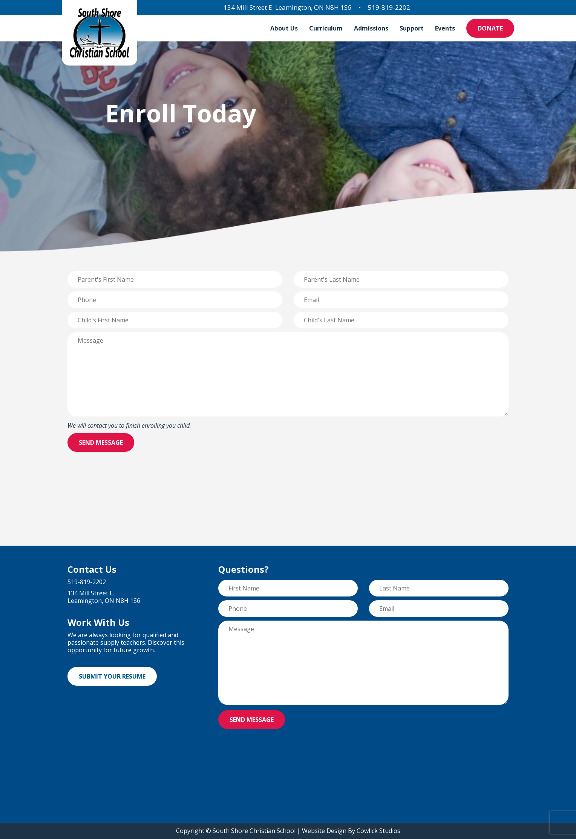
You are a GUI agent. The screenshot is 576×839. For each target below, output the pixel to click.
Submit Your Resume (112, 676)
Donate (490, 28)
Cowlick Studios (378, 831)
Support (412, 28)
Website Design (324, 831)
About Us (284, 28)
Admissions (371, 28)
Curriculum (326, 28)
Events (445, 28)
